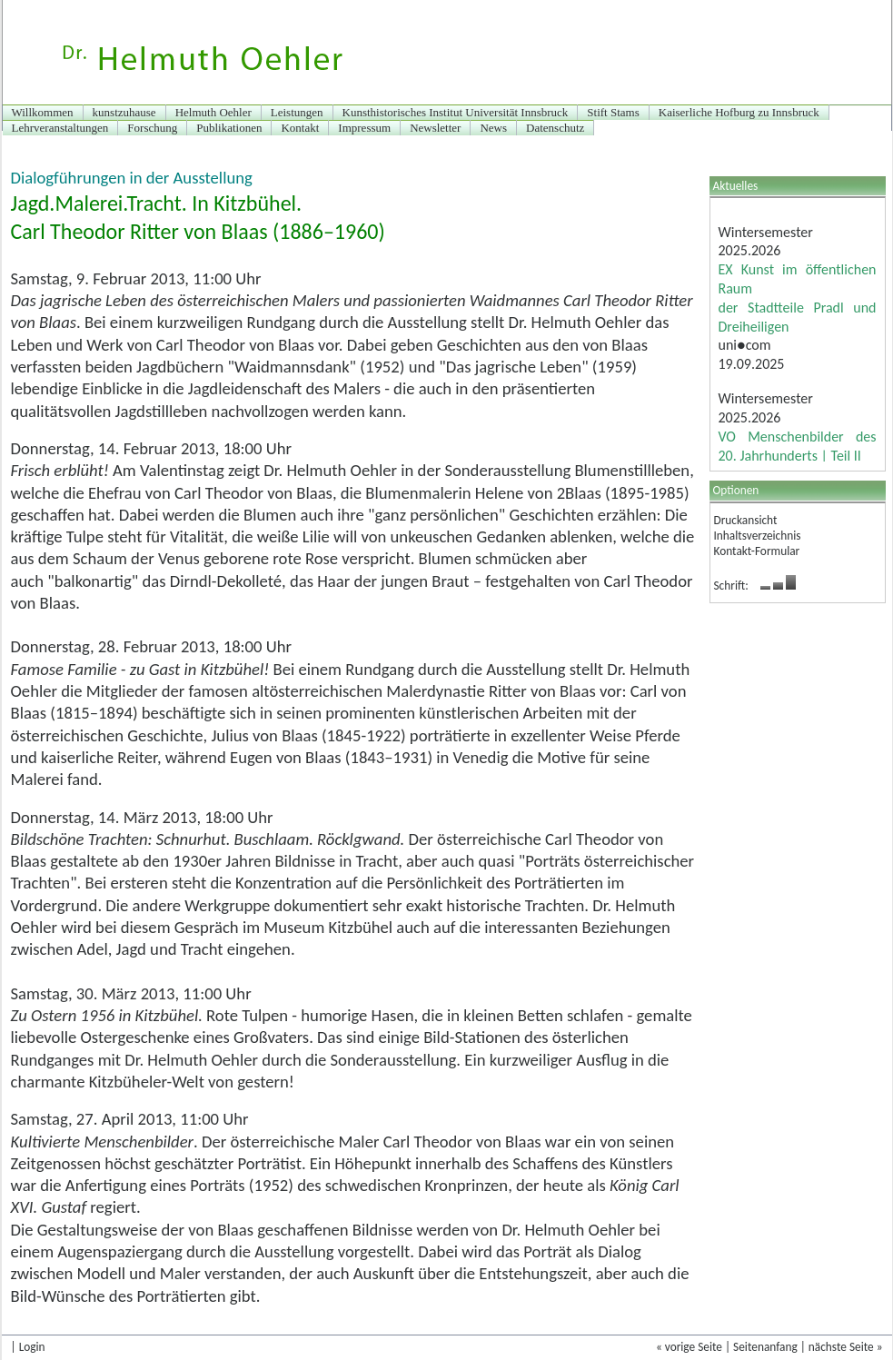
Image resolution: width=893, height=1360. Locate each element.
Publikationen (229, 127)
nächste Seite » (846, 1347)
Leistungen (297, 112)
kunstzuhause (124, 112)
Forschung (152, 127)
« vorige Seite (689, 1347)
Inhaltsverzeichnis (757, 535)
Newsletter (435, 127)
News (493, 127)
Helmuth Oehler (213, 112)
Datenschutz (555, 127)
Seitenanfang (765, 1347)
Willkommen (43, 112)
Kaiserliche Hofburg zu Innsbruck (739, 112)
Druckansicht (746, 520)
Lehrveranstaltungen (60, 127)
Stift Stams (613, 112)
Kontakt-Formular (757, 551)
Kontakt (300, 127)
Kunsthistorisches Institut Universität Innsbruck (455, 112)
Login (32, 1347)
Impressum (364, 127)
